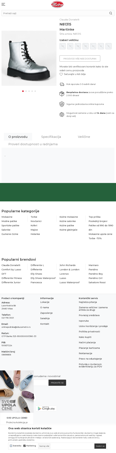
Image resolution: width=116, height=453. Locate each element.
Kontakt (44, 324)
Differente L (37, 265)
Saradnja (45, 318)
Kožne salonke (68, 221)
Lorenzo (64, 273)
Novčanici (36, 221)
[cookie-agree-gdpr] (100, 446)
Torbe (34, 217)
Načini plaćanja (87, 342)
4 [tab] (32, 91)
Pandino (93, 269)
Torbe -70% (95, 238)
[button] (73, 74)
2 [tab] (26, 91)
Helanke (35, 234)
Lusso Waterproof (69, 282)
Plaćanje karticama (89, 348)
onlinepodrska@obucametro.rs (16, 327)
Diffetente (36, 269)
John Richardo (68, 265)
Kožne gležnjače (68, 229)
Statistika (17, 446)
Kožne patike (67, 225)
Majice (34, 229)
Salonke (6, 229)
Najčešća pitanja (88, 302)
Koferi (34, 225)
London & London (69, 269)
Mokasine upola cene (100, 234)
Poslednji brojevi (98, 221)
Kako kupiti (85, 337)
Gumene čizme (10, 234)
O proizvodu (18, 137)
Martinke (67, 29)
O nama (44, 307)
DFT (4, 273)
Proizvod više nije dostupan (80, 58)
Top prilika (94, 217)
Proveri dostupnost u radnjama (33, 144)
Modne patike (9, 221)
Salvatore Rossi (97, 282)
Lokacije (44, 302)
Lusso (63, 278)
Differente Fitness (12, 278)
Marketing (31, 446)
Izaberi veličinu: (69, 40)
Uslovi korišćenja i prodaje (93, 326)
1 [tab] (23, 91)
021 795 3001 (8, 318)
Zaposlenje (46, 313)
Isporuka (84, 320)
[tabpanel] (29, 58)
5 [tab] (35, 91)
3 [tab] (29, 91)
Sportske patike (10, 225)
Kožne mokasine (69, 217)
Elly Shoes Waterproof (43, 278)
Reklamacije (85, 353)
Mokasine (7, 217)
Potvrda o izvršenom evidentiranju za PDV (90, 365)
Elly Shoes (36, 273)
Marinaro (94, 265)
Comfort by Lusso (11, 269)
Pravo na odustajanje (90, 358)
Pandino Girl (95, 278)
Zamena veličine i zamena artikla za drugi (93, 308)
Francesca (36, 282)
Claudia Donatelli (11, 265)
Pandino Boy (96, 273)
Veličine (84, 137)
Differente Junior (11, 282)
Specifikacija (51, 137)
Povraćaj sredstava (89, 315)
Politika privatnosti (89, 331)
